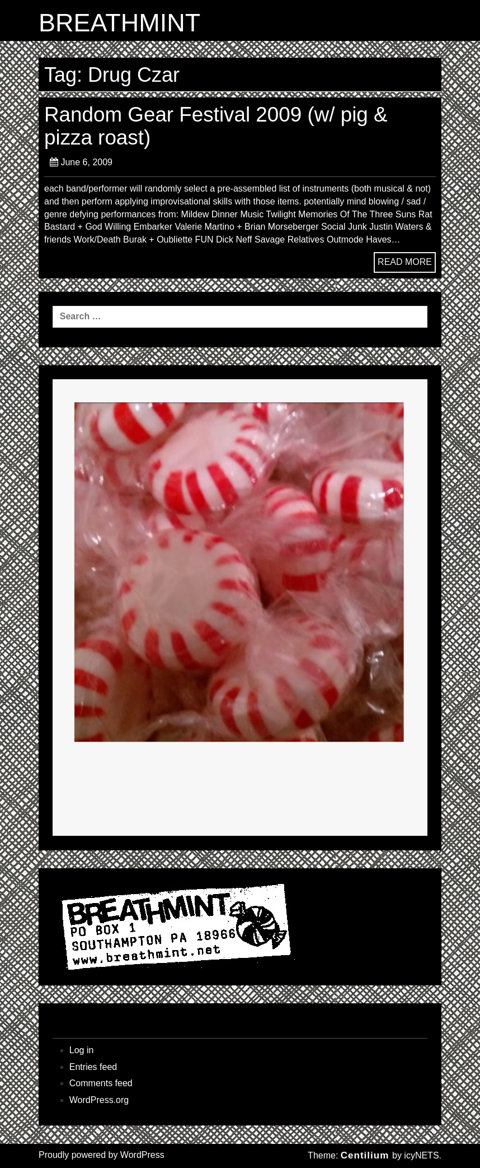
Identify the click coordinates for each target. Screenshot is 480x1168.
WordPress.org (99, 1100)
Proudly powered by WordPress (101, 1155)
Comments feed (101, 1083)
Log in (81, 1050)
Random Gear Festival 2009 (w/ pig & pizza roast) (216, 125)
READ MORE (405, 262)
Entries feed (93, 1067)
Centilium (365, 1155)
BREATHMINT (119, 23)
